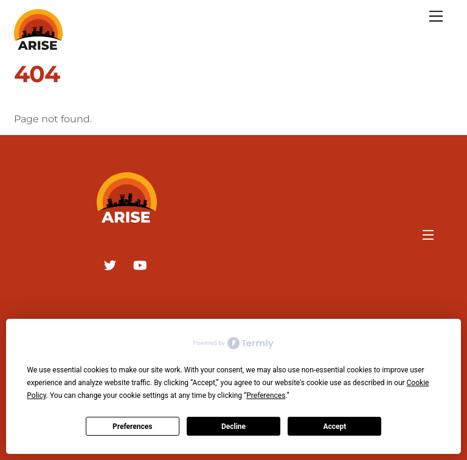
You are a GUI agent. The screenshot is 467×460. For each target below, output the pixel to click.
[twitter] (110, 264)
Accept (334, 426)
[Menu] (436, 17)
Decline (233, 426)
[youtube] (140, 264)
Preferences (132, 426)
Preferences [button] (265, 395)
